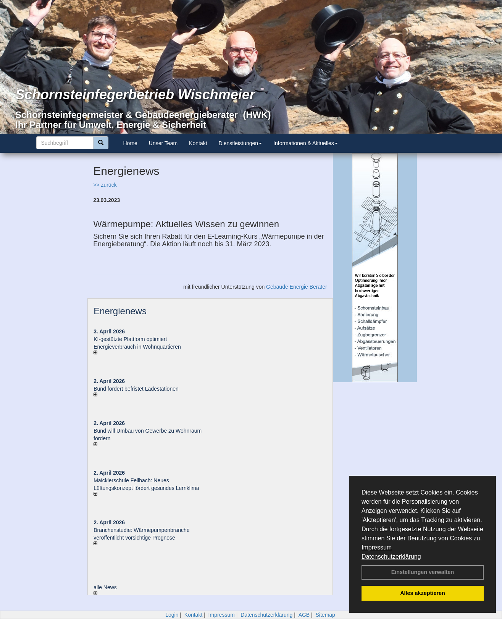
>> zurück (104, 185)
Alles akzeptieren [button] (422, 593)
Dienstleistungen (240, 143)
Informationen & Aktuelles (305, 143)
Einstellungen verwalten (422, 572)
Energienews (120, 311)
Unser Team (163, 143)
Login (171, 615)
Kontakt (198, 143)
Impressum (377, 547)
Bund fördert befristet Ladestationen (136, 389)
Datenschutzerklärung (391, 556)
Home (130, 143)
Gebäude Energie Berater (296, 287)
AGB (304, 615)
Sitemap (325, 615)
